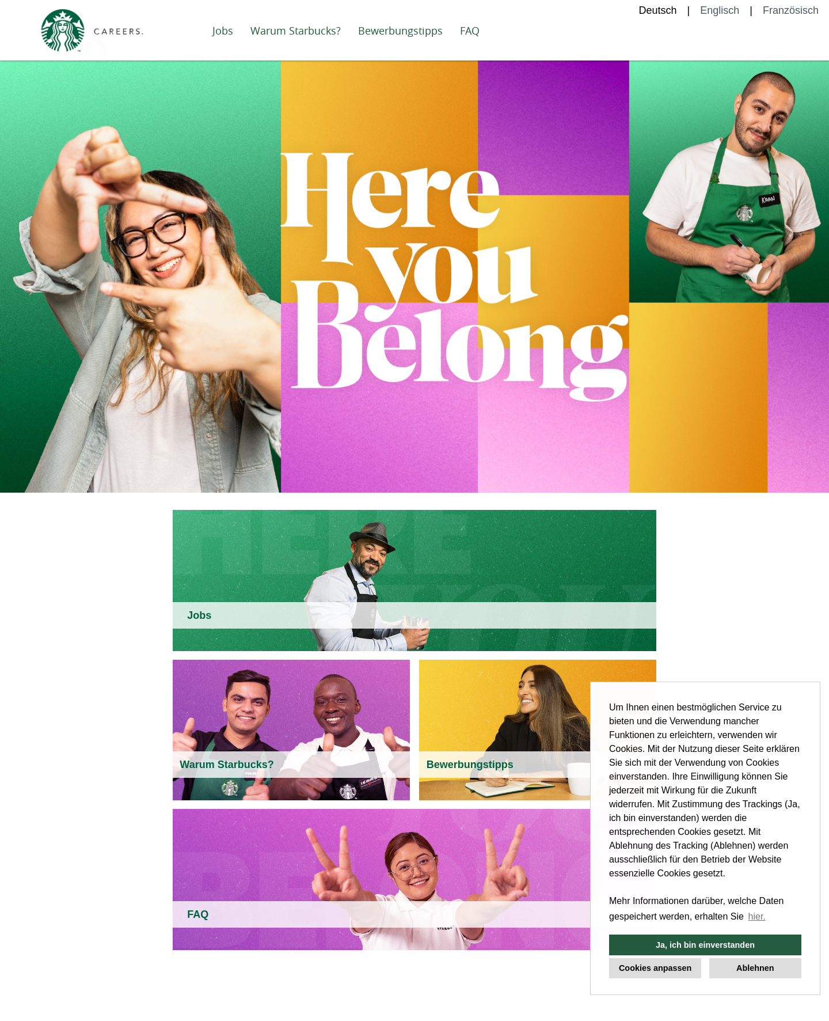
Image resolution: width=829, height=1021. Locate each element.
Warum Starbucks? (295, 30)
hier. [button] (757, 916)
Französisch (791, 10)
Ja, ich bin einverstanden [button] (705, 945)
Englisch (719, 10)
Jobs (222, 30)
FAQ (470, 30)
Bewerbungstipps (400, 30)
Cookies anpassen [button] (655, 968)
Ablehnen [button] (755, 968)
